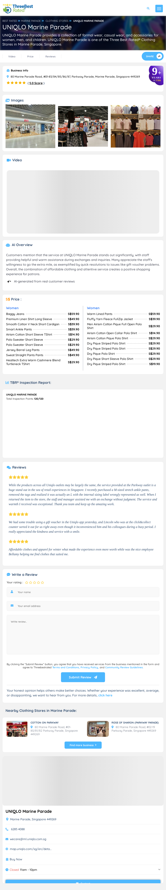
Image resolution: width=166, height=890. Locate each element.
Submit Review (83, 677)
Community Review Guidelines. (124, 667)
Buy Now (16, 859)
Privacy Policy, (90, 667)
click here (105, 695)
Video (11, 56)
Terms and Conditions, (66, 667)
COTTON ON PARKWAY (45, 722)
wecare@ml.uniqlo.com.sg (28, 839)
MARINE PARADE (31, 20)
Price (30, 56)
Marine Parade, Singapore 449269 (31, 819)
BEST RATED (9, 20)
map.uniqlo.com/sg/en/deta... (31, 849)
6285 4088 (18, 829)
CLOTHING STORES (57, 20)
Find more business (83, 745)
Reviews (50, 56)
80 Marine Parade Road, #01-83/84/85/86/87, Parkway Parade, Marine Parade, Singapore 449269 (73, 76)
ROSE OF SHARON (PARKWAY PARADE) (135, 722)
